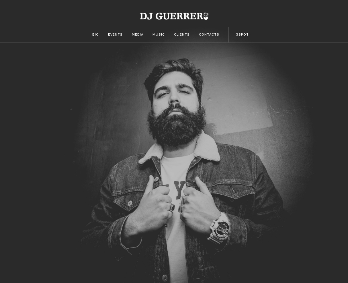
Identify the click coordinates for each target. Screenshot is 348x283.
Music (159, 34)
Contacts (209, 34)
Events (115, 34)
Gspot (242, 34)
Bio (95, 34)
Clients (182, 34)
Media (137, 34)
